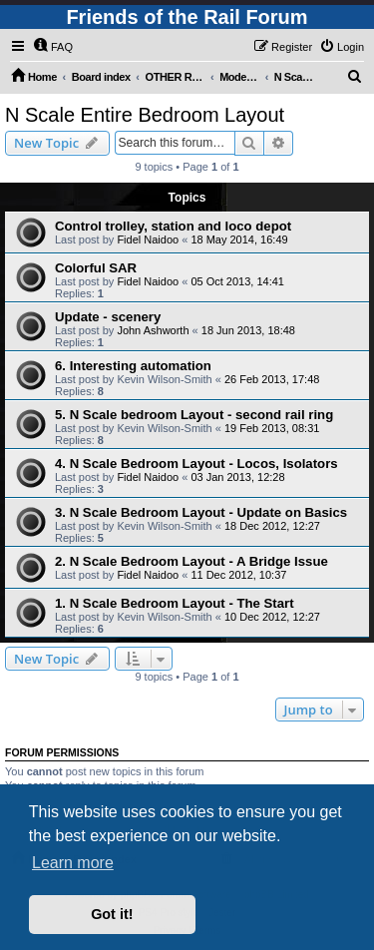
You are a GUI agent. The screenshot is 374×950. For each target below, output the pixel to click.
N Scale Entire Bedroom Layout (144, 115)
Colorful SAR (96, 267)
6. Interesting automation (133, 365)
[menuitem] (53, 47)
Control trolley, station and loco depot (173, 226)
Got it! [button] (112, 914)
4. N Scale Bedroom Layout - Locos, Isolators (196, 463)
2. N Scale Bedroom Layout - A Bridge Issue (191, 561)
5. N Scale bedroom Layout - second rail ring (194, 414)
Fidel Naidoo (148, 239)
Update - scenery (108, 316)
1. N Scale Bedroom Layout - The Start (174, 603)
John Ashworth (152, 330)
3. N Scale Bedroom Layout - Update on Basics (201, 512)
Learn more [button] (73, 862)
